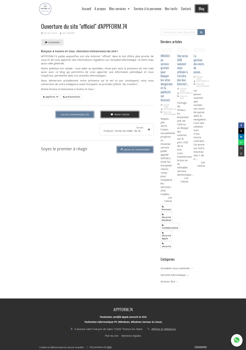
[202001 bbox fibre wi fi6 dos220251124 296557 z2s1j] (183, 50)
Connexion (201, 346)
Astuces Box (168, 281)
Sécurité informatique (173, 275)
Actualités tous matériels (175, 268)
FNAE (109, 347)
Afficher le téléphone (163, 329)
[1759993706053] (199, 50)
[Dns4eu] (166, 50)
